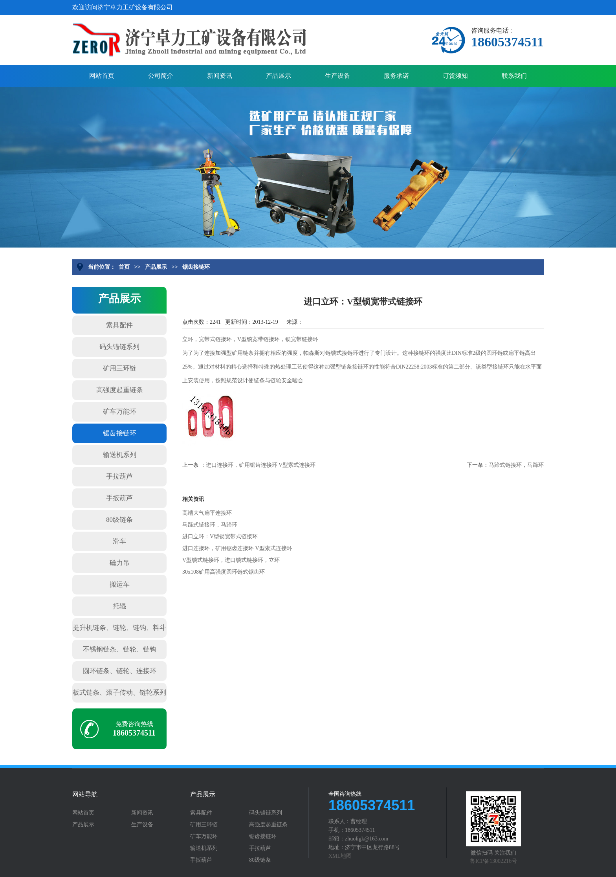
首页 (124, 267)
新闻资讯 (219, 75)
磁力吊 (120, 563)
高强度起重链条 (119, 390)
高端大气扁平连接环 (207, 513)
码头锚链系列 (119, 346)
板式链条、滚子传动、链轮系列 (119, 692)
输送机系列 (119, 455)
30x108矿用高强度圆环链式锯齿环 (223, 572)
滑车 (119, 541)
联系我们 (514, 75)
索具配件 (119, 325)
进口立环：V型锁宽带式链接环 (220, 536)
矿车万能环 (119, 411)
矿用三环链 (119, 368)
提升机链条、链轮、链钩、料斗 (119, 627)
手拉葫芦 (119, 476)
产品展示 (278, 75)
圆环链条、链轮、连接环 (119, 671)
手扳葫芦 (119, 498)
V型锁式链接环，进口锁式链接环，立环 (231, 560)
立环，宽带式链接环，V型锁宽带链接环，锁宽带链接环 (250, 339)
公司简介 (160, 75)
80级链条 (119, 519)
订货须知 (455, 75)
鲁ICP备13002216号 (493, 861)
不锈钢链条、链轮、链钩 (119, 649)
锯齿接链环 (196, 267)
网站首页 (101, 75)
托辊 (119, 606)
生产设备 (337, 75)
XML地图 (340, 856)
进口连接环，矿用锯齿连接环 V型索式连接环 (261, 465)
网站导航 (84, 794)
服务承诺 (396, 75)
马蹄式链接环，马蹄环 (516, 465)
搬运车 (120, 584)
